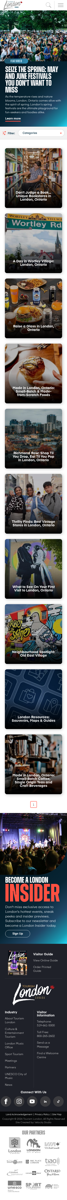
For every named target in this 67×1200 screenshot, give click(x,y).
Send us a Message (43, 1044)
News (8, 1084)
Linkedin (46, 1101)
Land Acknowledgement (19, 1114)
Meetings (11, 1060)
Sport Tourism (14, 1054)
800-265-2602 (46, 1036)
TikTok (59, 1101)
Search (48, 5)
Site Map (56, 1114)
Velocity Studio (43, 1122)
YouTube (33, 1101)
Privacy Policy (42, 1114)
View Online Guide (45, 960)
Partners (10, 1067)
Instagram (20, 1101)
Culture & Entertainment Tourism (14, 1033)
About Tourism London (14, 1020)
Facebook (7, 1101)
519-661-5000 (46, 1025)
